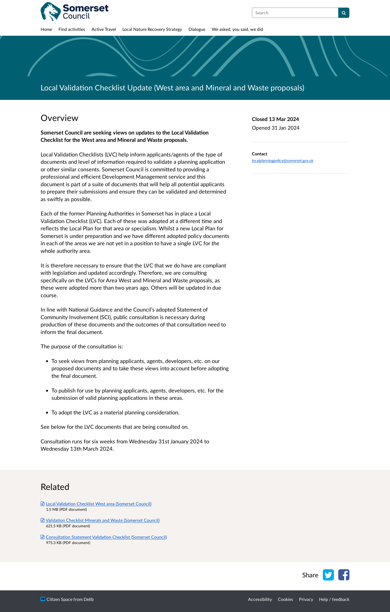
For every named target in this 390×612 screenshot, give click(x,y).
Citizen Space (59, 599)
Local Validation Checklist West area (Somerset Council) (96, 503)
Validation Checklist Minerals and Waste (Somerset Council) (100, 520)
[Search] (343, 13)
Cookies (285, 599)
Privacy (306, 599)
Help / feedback (334, 599)
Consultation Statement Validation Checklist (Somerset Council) (104, 536)
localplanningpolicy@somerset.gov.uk (282, 160)
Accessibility (260, 599)
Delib (89, 599)
